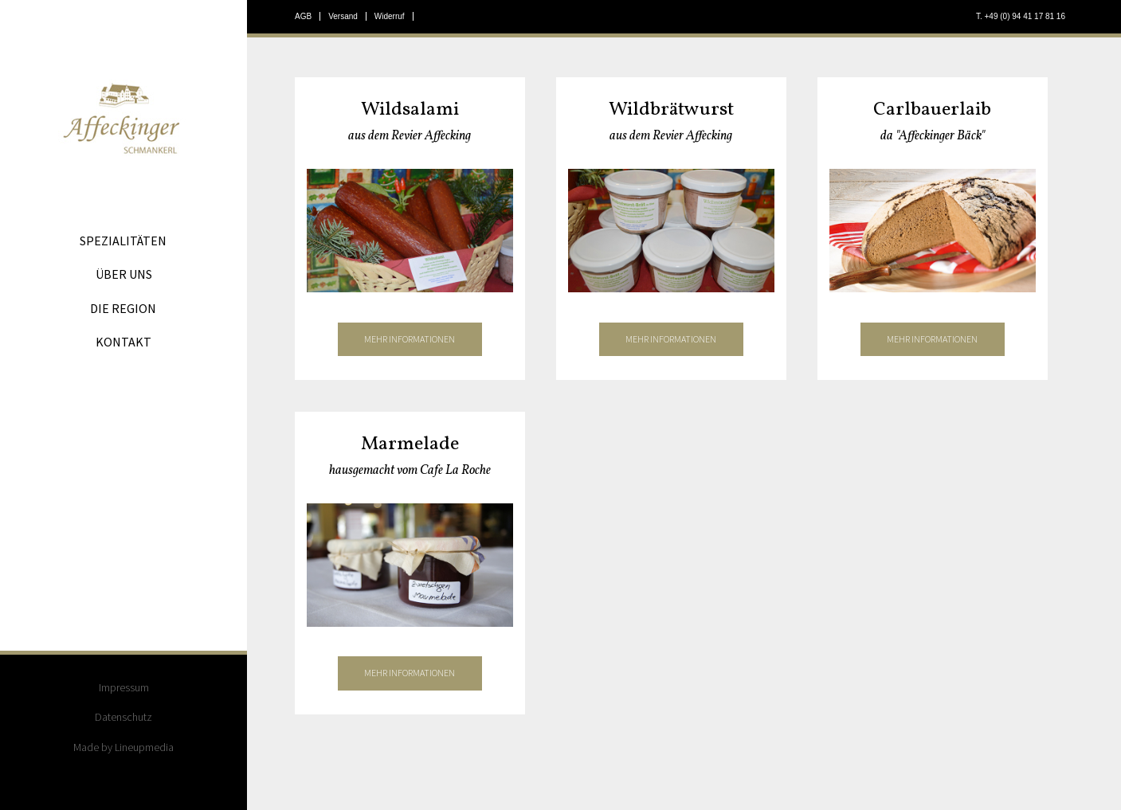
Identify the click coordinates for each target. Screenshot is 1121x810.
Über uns (124, 274)
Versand (343, 16)
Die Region (123, 308)
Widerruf (389, 16)
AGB (303, 16)
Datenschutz (123, 717)
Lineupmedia (144, 747)
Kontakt (123, 342)
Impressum (124, 687)
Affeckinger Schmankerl (123, 120)
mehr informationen (409, 339)
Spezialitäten (123, 240)
